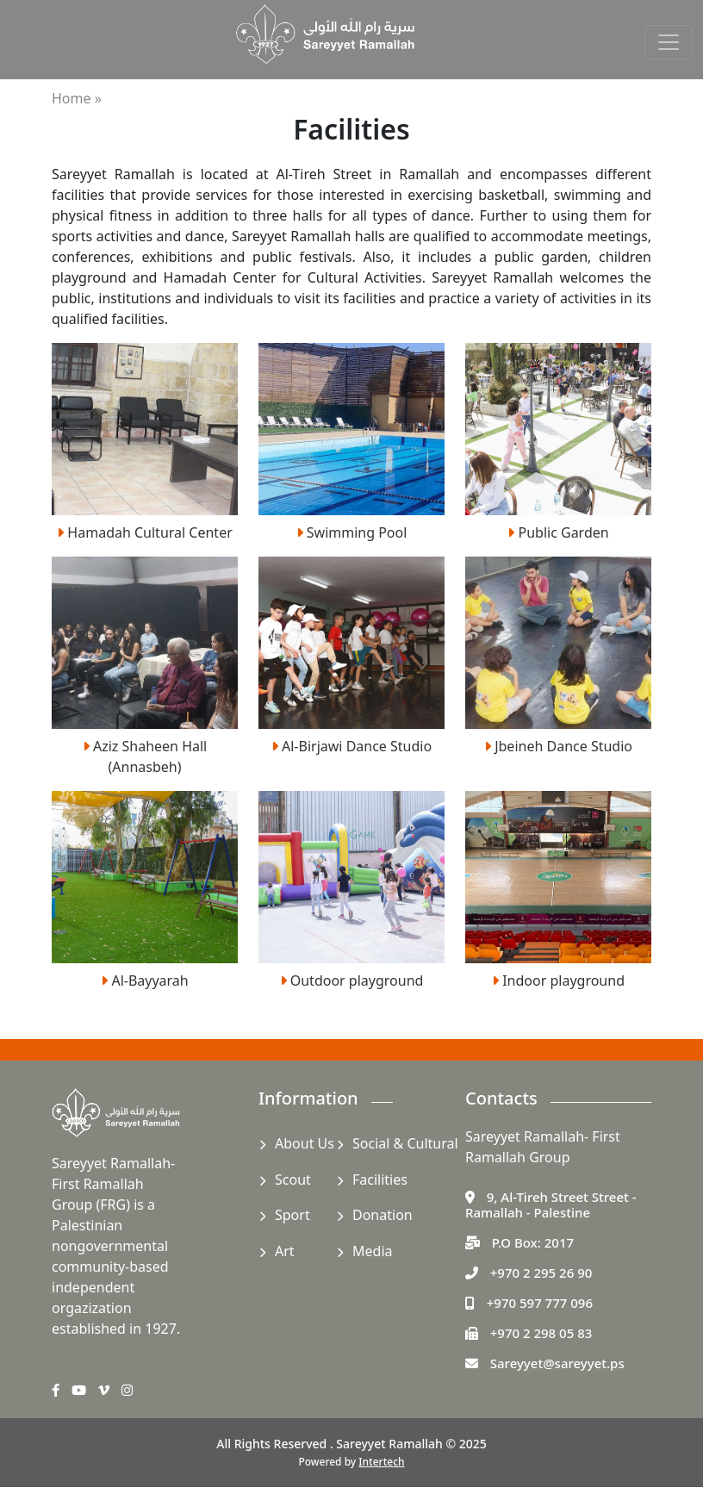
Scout (293, 1179)
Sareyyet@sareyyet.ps (557, 1363)
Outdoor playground (352, 980)
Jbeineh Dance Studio (558, 746)
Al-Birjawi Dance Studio (351, 746)
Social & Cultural (405, 1143)
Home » (77, 98)
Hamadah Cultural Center (145, 532)
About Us (304, 1143)
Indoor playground (558, 980)
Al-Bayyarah (145, 980)
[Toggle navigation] (668, 42)
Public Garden (557, 532)
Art (285, 1251)
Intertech (381, 1461)
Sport (292, 1214)
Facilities (379, 1179)
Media (372, 1251)
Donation (382, 1214)
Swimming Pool (351, 532)
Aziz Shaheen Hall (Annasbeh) (145, 756)
